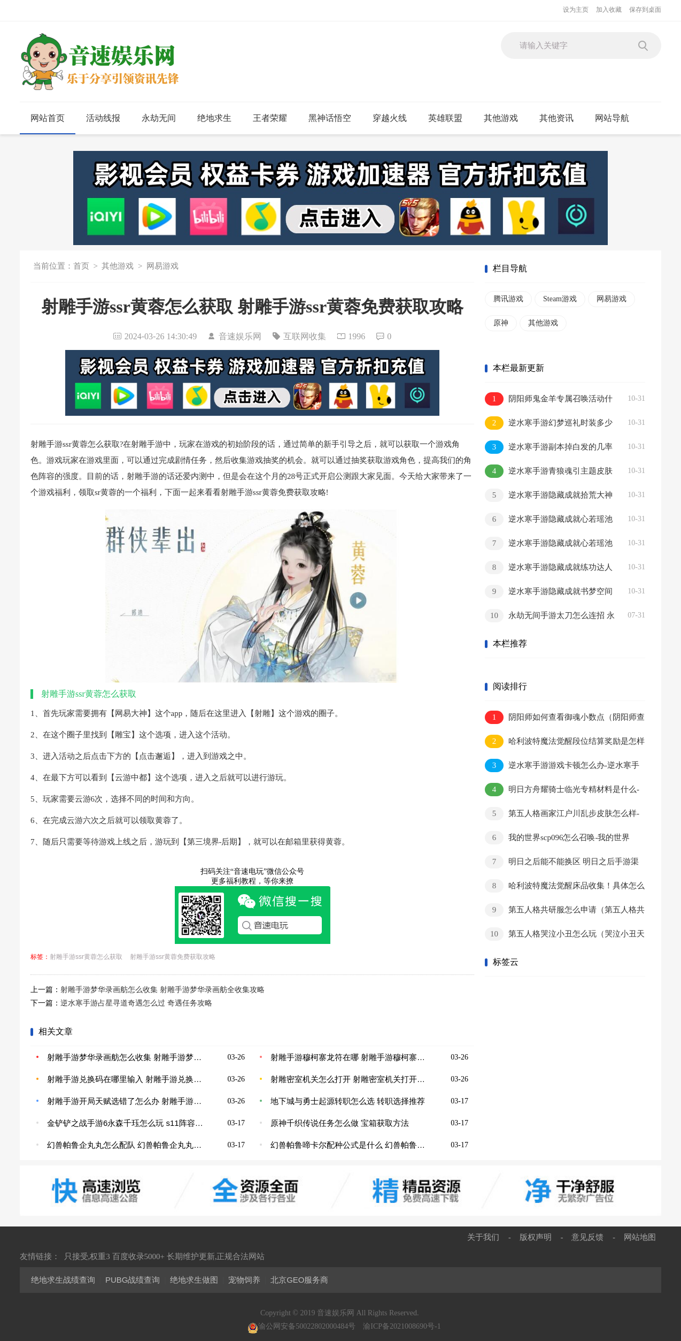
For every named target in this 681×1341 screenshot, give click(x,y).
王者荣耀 (274, 118)
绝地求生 (219, 118)
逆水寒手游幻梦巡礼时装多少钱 (549, 423)
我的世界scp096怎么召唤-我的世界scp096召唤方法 (557, 838)
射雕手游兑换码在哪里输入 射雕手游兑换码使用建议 (125, 1079)
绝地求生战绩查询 (63, 1279)
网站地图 (640, 1236)
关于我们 (483, 1236)
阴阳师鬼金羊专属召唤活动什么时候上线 (549, 399)
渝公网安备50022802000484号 (301, 1326)
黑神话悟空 (334, 118)
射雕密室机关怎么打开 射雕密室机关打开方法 (348, 1079)
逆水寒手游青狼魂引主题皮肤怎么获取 (549, 471)
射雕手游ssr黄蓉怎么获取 (86, 957)
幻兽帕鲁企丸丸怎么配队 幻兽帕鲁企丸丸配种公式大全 (125, 1144)
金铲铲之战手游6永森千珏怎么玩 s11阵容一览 (125, 1122)
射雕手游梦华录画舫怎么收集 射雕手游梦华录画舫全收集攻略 (162, 990)
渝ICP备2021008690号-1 (401, 1326)
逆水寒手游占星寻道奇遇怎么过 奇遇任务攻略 (136, 1003)
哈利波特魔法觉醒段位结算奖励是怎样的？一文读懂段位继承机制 (565, 742)
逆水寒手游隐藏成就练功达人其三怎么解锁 (549, 568)
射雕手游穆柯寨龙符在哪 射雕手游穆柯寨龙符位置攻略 (348, 1057)
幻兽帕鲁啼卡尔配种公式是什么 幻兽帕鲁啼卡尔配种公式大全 (348, 1144)
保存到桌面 (645, 9)
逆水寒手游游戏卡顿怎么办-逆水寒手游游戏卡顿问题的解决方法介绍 (562, 766)
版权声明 (536, 1236)
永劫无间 (163, 118)
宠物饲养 (244, 1279)
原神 (500, 323)
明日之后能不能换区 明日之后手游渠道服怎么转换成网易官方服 (562, 862)
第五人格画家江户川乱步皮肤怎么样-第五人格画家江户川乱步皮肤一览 (562, 814)
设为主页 (576, 9)
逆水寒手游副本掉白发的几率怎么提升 (549, 447)
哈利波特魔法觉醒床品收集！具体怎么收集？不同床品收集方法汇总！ (565, 886)
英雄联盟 (449, 118)
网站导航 (616, 118)
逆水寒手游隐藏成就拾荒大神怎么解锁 (549, 496)
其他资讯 (561, 118)
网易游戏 (162, 266)
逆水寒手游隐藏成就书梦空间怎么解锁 (549, 592)
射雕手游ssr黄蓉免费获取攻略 (172, 957)
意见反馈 (587, 1236)
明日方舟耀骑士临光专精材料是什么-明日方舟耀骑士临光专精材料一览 (562, 790)
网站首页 (47, 118)
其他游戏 (505, 118)
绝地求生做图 (194, 1279)
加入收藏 (609, 9)
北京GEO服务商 (299, 1279)
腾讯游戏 (508, 299)
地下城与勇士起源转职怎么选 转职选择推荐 (347, 1101)
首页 (81, 266)
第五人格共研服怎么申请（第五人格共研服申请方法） (565, 910)
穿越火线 (394, 118)
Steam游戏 (560, 299)
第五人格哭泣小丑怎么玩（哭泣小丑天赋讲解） (565, 934)
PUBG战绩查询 (132, 1279)
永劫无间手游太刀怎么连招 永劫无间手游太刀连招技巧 (550, 616)
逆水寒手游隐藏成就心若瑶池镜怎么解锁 (549, 520)
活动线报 (107, 118)
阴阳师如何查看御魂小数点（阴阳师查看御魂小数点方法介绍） (565, 718)
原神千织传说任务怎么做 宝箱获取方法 (339, 1122)
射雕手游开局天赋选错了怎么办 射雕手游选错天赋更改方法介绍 (125, 1101)
